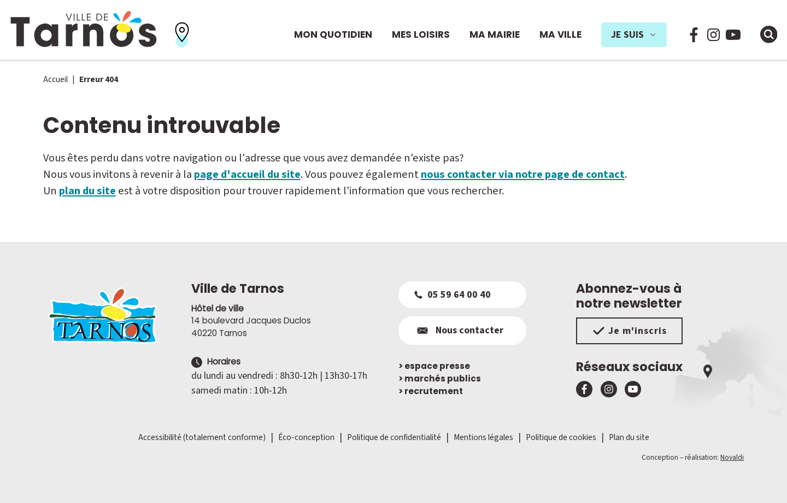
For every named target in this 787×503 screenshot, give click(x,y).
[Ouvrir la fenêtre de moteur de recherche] (769, 34)
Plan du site (629, 437)
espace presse (434, 366)
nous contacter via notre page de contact (523, 174)
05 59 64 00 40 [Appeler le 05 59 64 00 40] (452, 295)
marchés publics (439, 378)
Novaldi (732, 457)
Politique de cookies (561, 437)
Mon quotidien (333, 34)
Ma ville (560, 34)
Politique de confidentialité (394, 437)
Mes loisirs (421, 34)
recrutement (430, 391)
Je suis (634, 35)
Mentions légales (483, 437)
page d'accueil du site (247, 174)
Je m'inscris (629, 331)
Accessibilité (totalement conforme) (202, 437)
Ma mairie (494, 34)
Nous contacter (458, 330)
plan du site (87, 191)
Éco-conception (306, 437)
